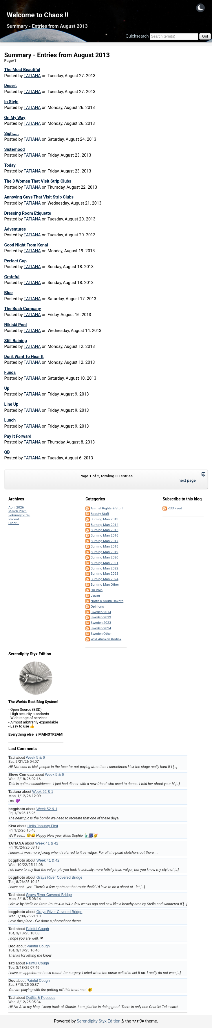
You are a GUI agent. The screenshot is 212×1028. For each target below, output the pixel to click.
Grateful (12, 276)
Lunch (10, 420)
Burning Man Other (105, 584)
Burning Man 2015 (104, 530)
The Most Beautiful (22, 69)
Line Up (11, 404)
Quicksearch (137, 36)
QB (7, 452)
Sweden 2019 (101, 617)
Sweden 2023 (101, 623)
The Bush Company (22, 308)
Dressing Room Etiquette (27, 213)
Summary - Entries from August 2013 (47, 26)
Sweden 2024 (101, 628)
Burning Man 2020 (104, 557)
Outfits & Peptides (40, 998)
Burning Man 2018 (104, 546)
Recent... (15, 519)
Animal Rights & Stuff (107, 508)
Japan (95, 595)
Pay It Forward (18, 436)
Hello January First (43, 826)
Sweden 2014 (101, 612)
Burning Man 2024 (104, 579)
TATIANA (32, 75)
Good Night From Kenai (26, 245)
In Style (11, 101)
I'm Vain (97, 590)
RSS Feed (175, 508)
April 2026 (16, 507)
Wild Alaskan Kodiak (106, 639)
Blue (8, 292)
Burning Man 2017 (104, 541)
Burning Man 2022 (104, 568)
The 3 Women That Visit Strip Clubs (37, 181)
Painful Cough (37, 929)
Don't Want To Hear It (24, 356)
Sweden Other (101, 634)
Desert (10, 85)
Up (7, 388)
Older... (13, 523)
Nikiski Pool (15, 324)
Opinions (97, 606)
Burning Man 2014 (104, 525)
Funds (10, 372)
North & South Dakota (107, 601)
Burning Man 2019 (104, 552)
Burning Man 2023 (104, 573)
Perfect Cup (15, 261)
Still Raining (15, 340)
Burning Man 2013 (104, 519)
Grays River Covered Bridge (59, 877)
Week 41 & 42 (46, 843)
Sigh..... (11, 133)
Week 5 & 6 (35, 758)
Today (10, 165)
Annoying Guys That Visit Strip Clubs (39, 197)
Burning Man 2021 (104, 563)
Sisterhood (14, 149)
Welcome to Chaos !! (37, 15)
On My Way (14, 117)
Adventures (15, 229)
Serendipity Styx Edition (98, 1021)
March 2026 (17, 511)
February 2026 (19, 515)
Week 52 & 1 (42, 792)
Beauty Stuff (100, 514)
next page (186, 480)
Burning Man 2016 (104, 535)
